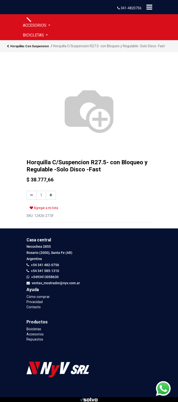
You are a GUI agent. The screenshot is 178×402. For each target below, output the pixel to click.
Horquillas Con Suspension (28, 46)
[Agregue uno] (51, 195)
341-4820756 (129, 8)
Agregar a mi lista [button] (44, 208)
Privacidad (34, 302)
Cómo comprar (38, 297)
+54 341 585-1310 (45, 271)
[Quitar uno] (31, 195)
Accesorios (35, 334)
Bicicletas (33, 329)
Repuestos (34, 339)
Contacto (33, 307)
